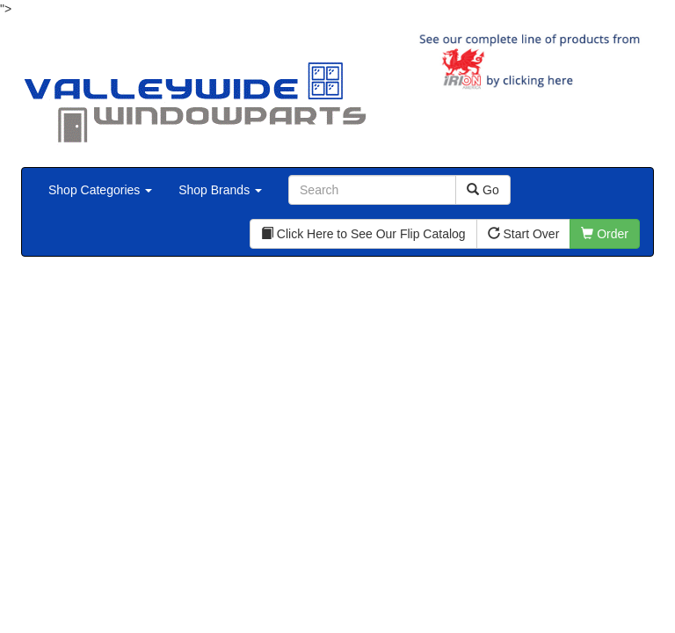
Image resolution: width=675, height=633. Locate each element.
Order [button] (604, 234)
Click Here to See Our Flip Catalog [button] (363, 234)
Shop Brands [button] (220, 190)
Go (483, 190)
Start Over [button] (524, 234)
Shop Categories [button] (100, 190)
